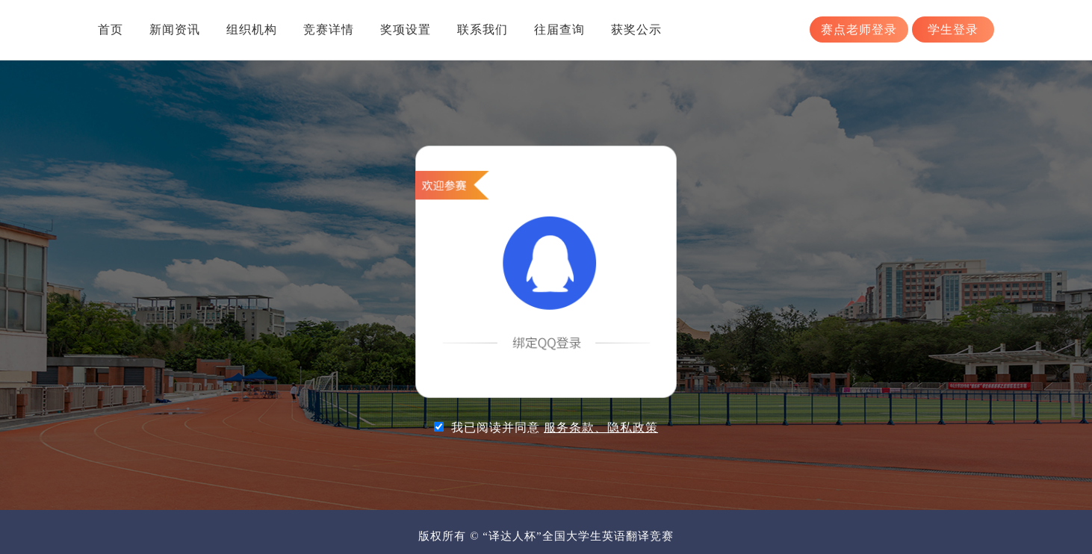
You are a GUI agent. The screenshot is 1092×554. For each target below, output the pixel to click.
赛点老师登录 (859, 29)
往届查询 (559, 29)
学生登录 (953, 29)
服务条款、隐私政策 (601, 427)
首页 (110, 29)
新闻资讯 (174, 29)
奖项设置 (405, 29)
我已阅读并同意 (554, 427)
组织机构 (251, 29)
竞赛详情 (328, 29)
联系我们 (482, 29)
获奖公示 (636, 29)
